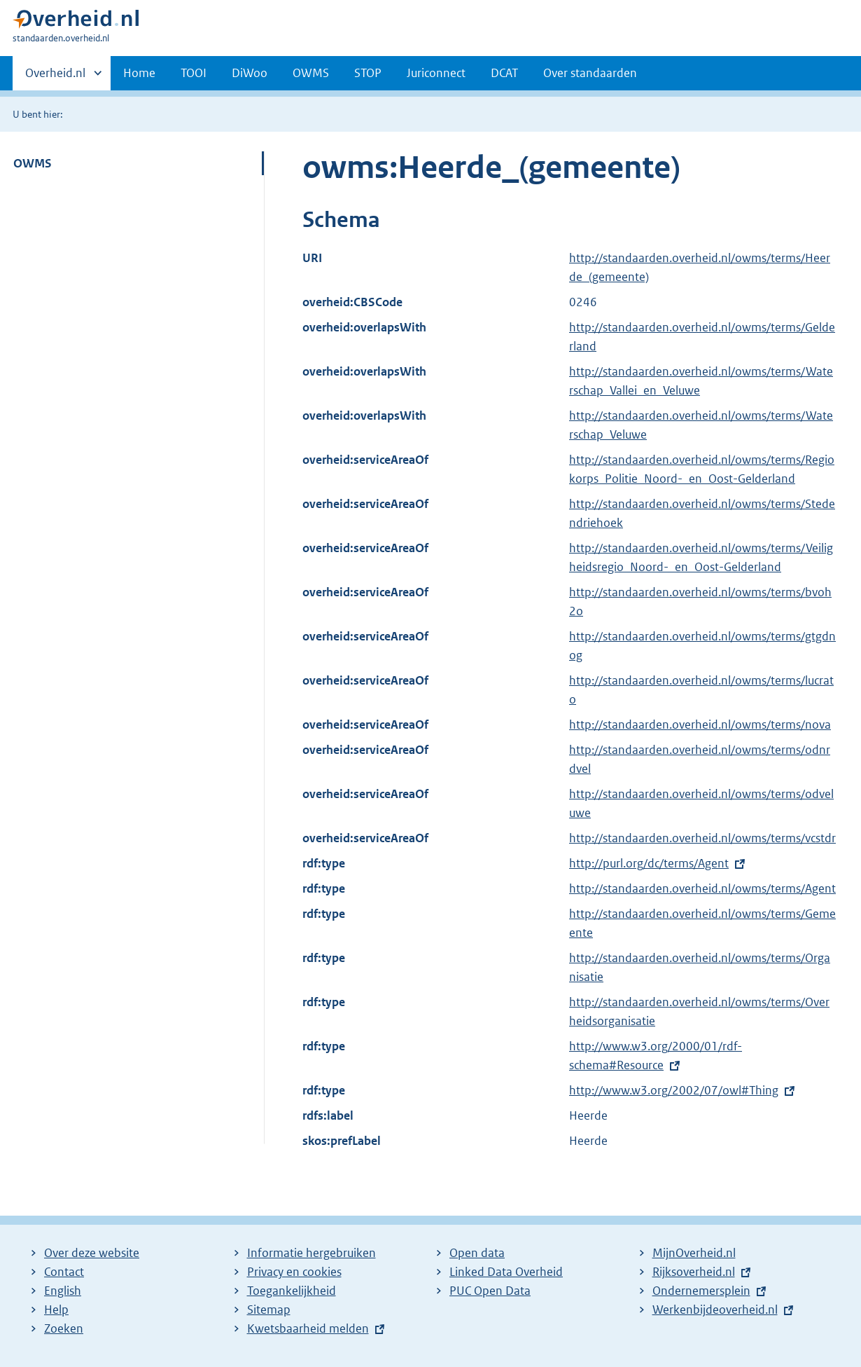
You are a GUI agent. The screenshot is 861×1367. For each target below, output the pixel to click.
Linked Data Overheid (506, 1271)
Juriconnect (436, 73)
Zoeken (63, 1328)
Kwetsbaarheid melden (308, 1328)
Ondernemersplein (701, 1290)
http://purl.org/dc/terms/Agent (649, 863)
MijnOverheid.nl (694, 1252)
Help (56, 1309)
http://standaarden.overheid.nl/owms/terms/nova (700, 724)
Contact (64, 1271)
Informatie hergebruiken (311, 1252)
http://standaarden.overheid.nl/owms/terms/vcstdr (702, 838)
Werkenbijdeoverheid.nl (715, 1309)
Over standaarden (590, 73)
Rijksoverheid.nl (693, 1271)
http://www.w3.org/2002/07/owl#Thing (673, 1090)
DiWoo (249, 73)
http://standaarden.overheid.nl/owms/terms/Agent (702, 888)
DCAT (504, 73)
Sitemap (268, 1309)
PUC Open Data (490, 1290)
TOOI (193, 73)
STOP (368, 73)
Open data (477, 1252)
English (62, 1290)
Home (139, 73)
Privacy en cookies (294, 1271)
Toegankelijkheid (291, 1290)
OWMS (311, 73)
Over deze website (91, 1252)
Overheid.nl (55, 77)
